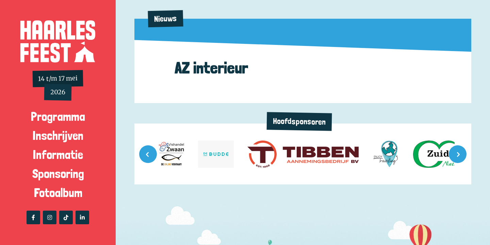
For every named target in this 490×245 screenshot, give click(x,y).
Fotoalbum (58, 192)
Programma (58, 116)
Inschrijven (57, 135)
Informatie (58, 154)
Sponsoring (58, 173)
